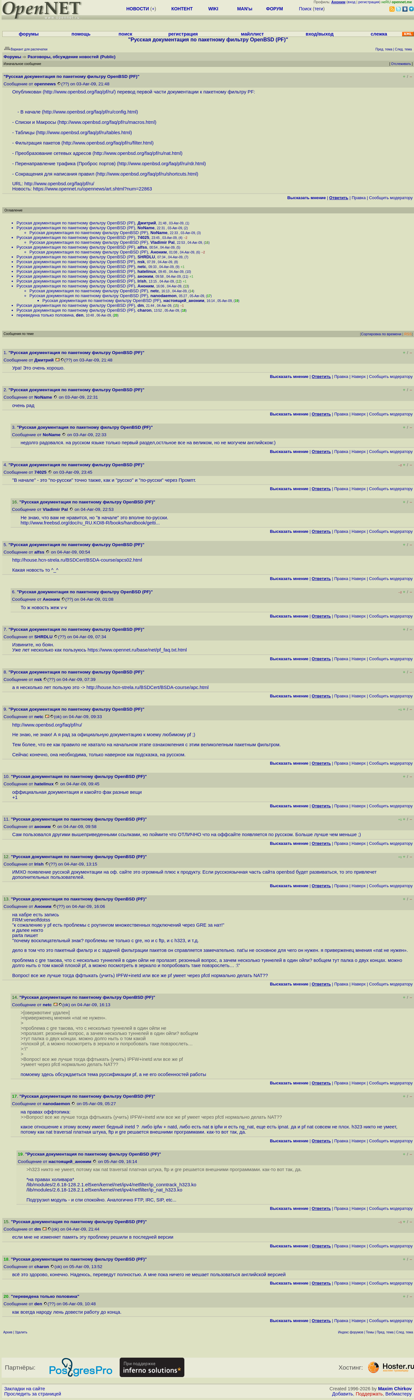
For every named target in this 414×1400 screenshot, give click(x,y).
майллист (252, 34)
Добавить (342, 1393)
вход (351, 2)
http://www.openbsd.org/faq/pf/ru (78, 91)
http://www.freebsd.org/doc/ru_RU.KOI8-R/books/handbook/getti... (90, 522)
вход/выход (319, 34)
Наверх (359, 376)
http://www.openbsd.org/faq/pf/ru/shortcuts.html (147, 174)
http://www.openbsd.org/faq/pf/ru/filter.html (107, 142)
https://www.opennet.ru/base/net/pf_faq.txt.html (137, 649)
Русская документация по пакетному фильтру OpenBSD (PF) (75, 223)
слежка (379, 34)
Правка (358, 197)
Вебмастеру (399, 1393)
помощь (81, 34)
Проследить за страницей (32, 1393)
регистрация (368, 2)
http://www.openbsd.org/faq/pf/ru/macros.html (107, 122)
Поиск (305, 8)
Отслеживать (401, 64)
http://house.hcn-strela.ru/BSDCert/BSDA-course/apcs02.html (77, 560)
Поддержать (369, 1393)
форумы (29, 34)
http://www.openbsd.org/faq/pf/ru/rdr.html (161, 163)
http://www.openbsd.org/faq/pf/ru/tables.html (84, 132)
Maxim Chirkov (395, 1388)
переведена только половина (45, 315)
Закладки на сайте (24, 1388)
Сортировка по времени (381, 334)
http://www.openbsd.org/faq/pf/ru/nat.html (137, 153)
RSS (408, 334)
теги (318, 8)
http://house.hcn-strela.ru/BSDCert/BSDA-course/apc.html (147, 687)
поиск (125, 34)
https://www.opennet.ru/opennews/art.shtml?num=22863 (92, 188)
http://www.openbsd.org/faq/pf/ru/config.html (90, 111)
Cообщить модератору (391, 197)
